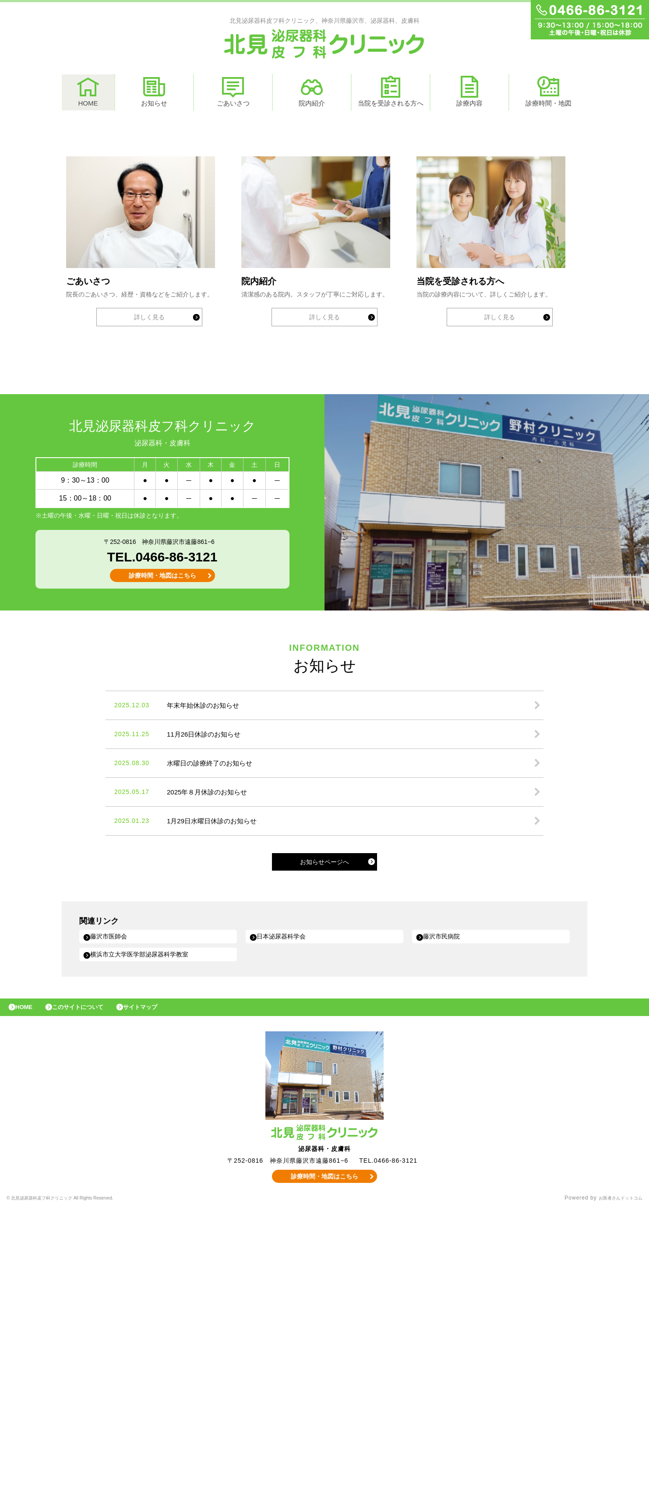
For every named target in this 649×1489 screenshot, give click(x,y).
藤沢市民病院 (446, 1210)
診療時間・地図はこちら (162, 848)
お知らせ (154, 93)
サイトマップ (160, 1284)
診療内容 (469, 93)
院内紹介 (312, 93)
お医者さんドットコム (614, 1478)
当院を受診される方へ (390, 93)
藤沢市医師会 (113, 1210)
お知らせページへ (324, 1134)
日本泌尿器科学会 (287, 1210)
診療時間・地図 (548, 93)
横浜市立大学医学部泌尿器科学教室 (148, 1229)
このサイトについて (89, 1284)
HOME (88, 93)
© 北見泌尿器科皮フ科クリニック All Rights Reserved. (79, 1478)
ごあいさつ (233, 93)
